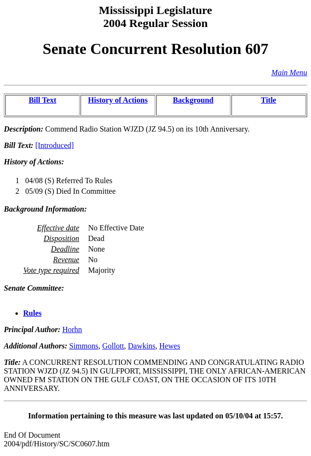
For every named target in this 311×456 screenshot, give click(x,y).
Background (193, 100)
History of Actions (118, 100)
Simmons (83, 346)
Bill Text (42, 100)
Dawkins (141, 346)
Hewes (169, 346)
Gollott (113, 346)
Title (268, 100)
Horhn (72, 329)
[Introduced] (54, 145)
